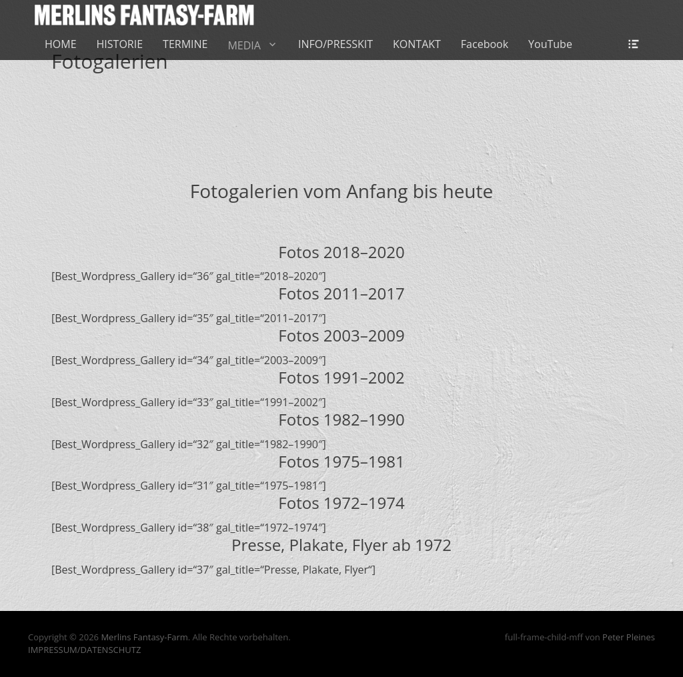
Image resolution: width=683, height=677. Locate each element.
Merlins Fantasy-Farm (144, 637)
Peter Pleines (628, 637)
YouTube (550, 44)
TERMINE (185, 44)
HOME (61, 44)
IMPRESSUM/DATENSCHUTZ (84, 650)
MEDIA (243, 45)
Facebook (484, 44)
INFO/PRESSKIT (335, 44)
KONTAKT (417, 44)
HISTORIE (120, 44)
